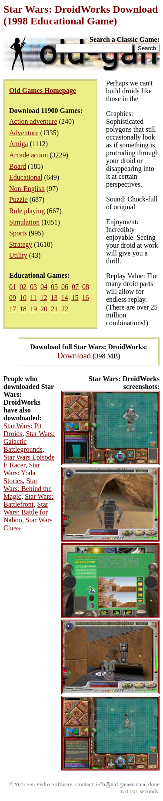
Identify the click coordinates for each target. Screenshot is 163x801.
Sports (18, 233)
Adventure (24, 132)
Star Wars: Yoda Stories (21, 472)
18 (23, 309)
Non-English (27, 188)
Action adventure (33, 121)
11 (33, 297)
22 (64, 309)
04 (43, 286)
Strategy (20, 244)
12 (43, 297)
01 (12, 286)
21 (54, 309)
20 (43, 309)
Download (74, 355)
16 (85, 297)
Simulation (24, 222)
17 (12, 309)
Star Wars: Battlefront (28, 500)
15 (74, 297)
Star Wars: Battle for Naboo (25, 512)
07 (75, 286)
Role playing (27, 211)
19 (33, 309)
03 (33, 286)
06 (64, 286)
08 (85, 286)
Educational (25, 177)
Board (17, 166)
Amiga (18, 143)
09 (12, 297)
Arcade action (28, 155)
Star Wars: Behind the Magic (27, 488)
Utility (18, 255)
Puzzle (18, 199)
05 (54, 286)
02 (23, 286)
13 (53, 297)
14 (64, 297)
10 (23, 297)
